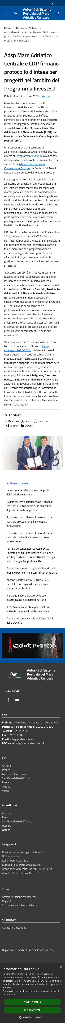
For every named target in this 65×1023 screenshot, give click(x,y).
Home (7, 28)
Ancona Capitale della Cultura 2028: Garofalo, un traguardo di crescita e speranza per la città (27, 584)
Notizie (20, 28)
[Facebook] (8, 700)
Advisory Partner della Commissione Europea (24, 166)
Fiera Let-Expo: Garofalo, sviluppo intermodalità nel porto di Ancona (26, 597)
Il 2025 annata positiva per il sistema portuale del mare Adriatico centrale (28, 609)
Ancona (6, 766)
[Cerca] (58, 13)
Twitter (26, 421)
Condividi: (13, 415)
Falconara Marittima (14, 774)
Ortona (6, 786)
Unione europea (11, 856)
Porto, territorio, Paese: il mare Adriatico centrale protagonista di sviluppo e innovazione (30, 521)
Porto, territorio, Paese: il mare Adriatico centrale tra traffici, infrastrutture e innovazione (30, 537)
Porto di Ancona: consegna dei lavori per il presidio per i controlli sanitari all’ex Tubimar (32, 570)
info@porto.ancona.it (22, 739)
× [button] (61, 967)
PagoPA (6, 901)
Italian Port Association (15, 860)
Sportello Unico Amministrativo (20, 905)
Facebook (11, 421)
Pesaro (6, 770)
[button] (33, 1017)
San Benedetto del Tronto (17, 778)
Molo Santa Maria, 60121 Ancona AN (36, 722)
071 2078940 (16, 735)
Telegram (12, 425)
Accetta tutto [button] (32, 1001)
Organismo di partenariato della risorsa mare (28, 950)
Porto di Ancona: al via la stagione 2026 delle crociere (29, 620)
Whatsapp (40, 421)
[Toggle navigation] (7, 13)
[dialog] (32, 993)
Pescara (6, 782)
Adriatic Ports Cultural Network (20, 873)
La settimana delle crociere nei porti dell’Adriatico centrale (27, 492)
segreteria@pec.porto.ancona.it (26, 743)
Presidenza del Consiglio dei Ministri (23, 852)
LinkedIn (26, 425)
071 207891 (21, 731)
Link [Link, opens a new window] (14, 994)
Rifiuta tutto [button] (32, 1010)
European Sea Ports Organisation (21, 865)
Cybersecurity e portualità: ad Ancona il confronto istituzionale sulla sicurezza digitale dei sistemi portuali (29, 506)
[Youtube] (17, 700)
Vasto (5, 791)
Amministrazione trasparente (19, 897)
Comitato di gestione (14, 927)
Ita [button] (53, 3)
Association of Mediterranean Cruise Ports (27, 869)
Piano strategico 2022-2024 (26, 348)
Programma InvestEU (29, 156)
